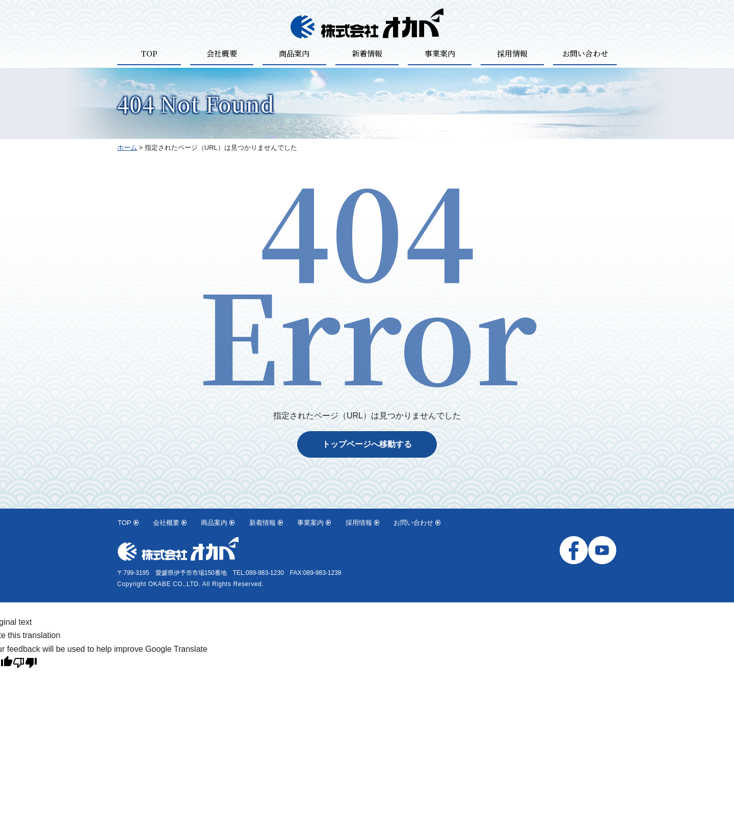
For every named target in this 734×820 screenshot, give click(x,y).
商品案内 (294, 53)
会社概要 (221, 53)
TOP (149, 53)
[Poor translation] (25, 664)
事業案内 (440, 53)
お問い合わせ (585, 53)
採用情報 (512, 53)
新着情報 (367, 53)
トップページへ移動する (367, 444)
